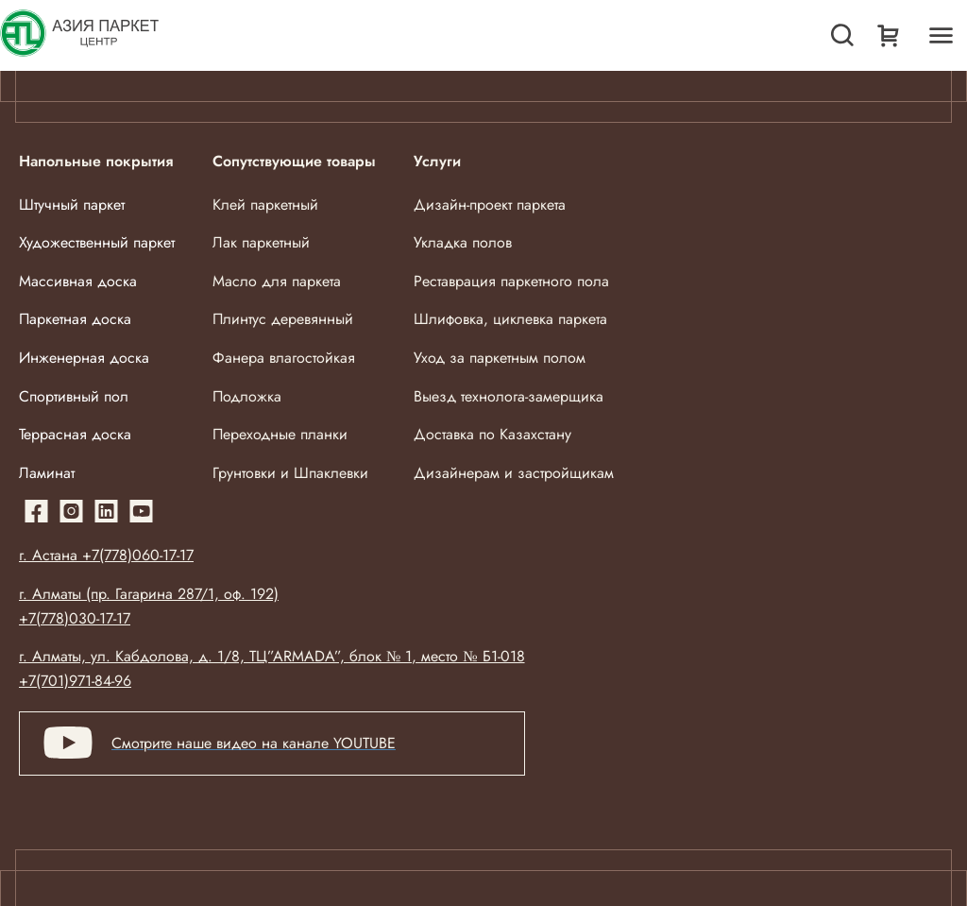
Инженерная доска (84, 357)
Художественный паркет (97, 242)
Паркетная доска (75, 319)
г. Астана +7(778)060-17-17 (106, 555)
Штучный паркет (72, 204)
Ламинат (47, 473)
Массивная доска (78, 281)
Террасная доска (75, 434)
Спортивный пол (73, 396)
